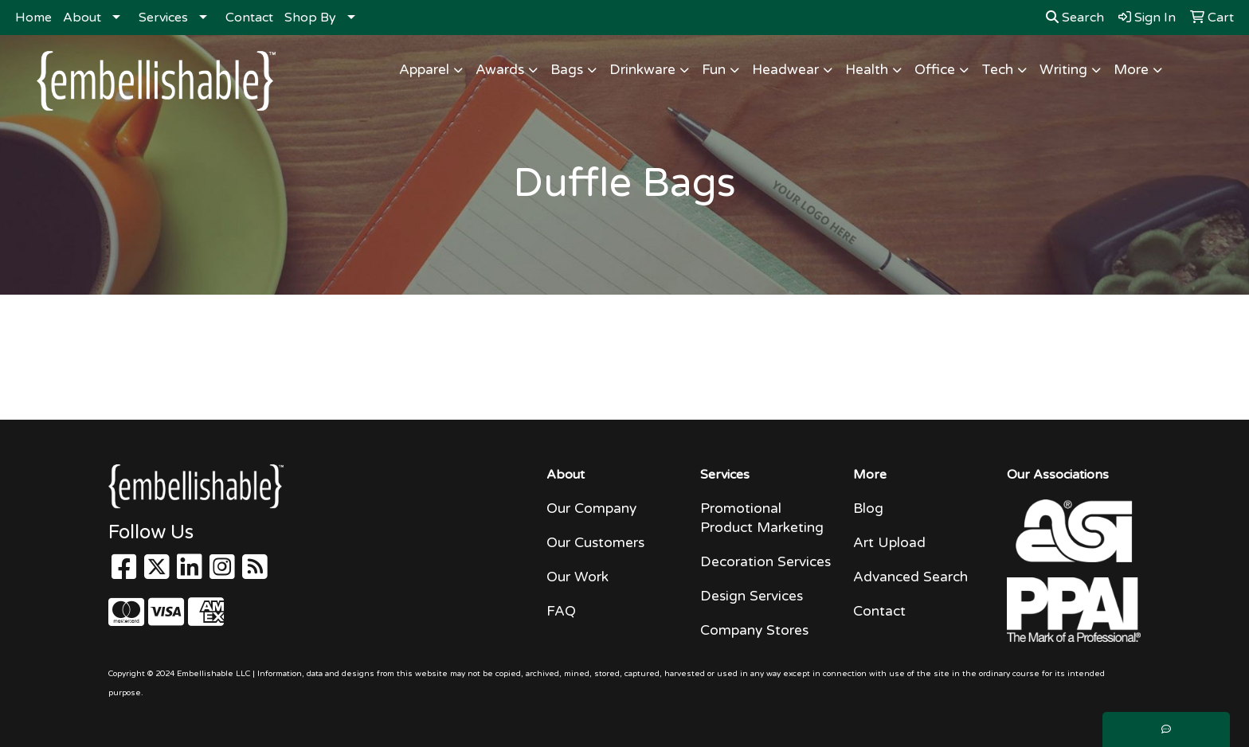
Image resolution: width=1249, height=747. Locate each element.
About (82, 17)
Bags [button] (566, 69)
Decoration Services (765, 561)
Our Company (591, 508)
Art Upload (889, 542)
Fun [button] (714, 69)
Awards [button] (500, 69)
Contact (249, 17)
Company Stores (754, 630)
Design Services (751, 596)
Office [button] (934, 69)
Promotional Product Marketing (762, 518)
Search (1075, 17)
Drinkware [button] (642, 69)
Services (163, 17)
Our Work (577, 577)
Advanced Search (910, 577)
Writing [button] (1063, 69)
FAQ (561, 611)
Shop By (310, 17)
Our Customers (595, 542)
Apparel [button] (424, 69)
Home (33, 17)
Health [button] (866, 69)
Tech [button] (997, 69)
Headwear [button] (785, 69)
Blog (868, 508)
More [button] (1131, 69)
